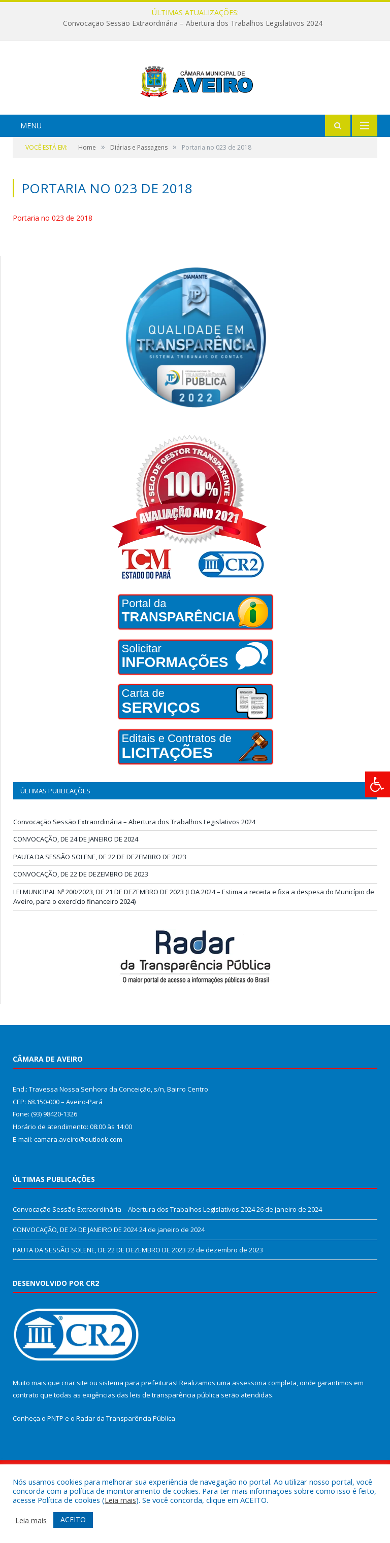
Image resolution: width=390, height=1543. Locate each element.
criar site (74, 1420)
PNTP (55, 1456)
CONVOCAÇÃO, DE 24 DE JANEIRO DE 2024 (75, 877)
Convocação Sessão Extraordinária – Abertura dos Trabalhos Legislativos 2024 (192, 23)
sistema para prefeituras (137, 1420)
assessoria (249, 1420)
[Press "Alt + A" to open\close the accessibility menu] (377, 784)
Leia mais (120, 1500)
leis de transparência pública (174, 1432)
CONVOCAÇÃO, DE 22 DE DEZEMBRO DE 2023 (80, 912)
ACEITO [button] (73, 1519)
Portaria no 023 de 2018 (52, 256)
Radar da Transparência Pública (125, 1456)
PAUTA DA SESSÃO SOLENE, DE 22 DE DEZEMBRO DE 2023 (99, 894)
